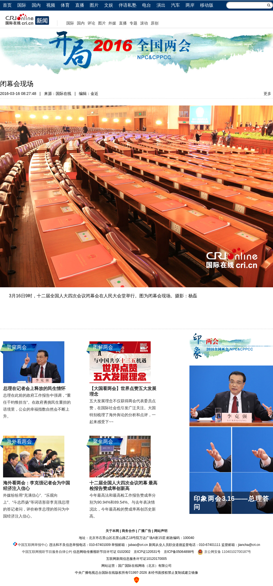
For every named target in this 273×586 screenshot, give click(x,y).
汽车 (175, 5)
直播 (79, 5)
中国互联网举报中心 (33, 545)
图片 (94, 5)
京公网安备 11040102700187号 (224, 552)
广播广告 (144, 531)
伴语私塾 (127, 5)
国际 (21, 5)
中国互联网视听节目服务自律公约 (47, 552)
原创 (155, 23)
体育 (65, 5)
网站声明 (160, 531)
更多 (267, 93)
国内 (36, 5)
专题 (133, 23)
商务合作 (128, 531)
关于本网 (112, 531)
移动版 (206, 5)
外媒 (112, 23)
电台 (146, 5)
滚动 (144, 23)
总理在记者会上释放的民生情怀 (34, 388)
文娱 (108, 5)
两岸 (190, 5)
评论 (91, 23)
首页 (7, 5)
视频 (50, 5)
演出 (161, 5)
